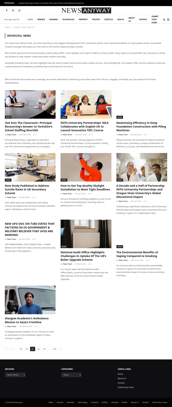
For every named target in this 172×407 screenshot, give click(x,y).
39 (21, 349)
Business (53, 19)
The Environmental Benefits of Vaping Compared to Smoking (137, 254)
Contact (143, 19)
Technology (68, 19)
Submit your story (155, 19)
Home (120, 374)
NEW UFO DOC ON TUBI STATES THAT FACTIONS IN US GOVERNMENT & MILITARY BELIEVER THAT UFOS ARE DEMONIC (30, 229)
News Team (11, 134)
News (30, 19)
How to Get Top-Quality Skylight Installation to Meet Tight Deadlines (85, 187)
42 (39, 349)
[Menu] (168, 19)
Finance (41, 19)
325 (54, 349)
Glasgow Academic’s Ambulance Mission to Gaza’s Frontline (27, 320)
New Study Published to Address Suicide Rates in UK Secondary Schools (27, 189)
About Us (131, 19)
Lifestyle (108, 19)
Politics (96, 19)
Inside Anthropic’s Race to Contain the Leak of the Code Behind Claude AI (51, 3)
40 (27, 349)
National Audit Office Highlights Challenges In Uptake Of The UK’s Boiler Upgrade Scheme (83, 256)
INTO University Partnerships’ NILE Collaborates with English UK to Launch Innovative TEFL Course (84, 126)
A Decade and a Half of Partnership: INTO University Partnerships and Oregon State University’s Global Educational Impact (140, 191)
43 (44, 349)
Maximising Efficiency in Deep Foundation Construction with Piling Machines (141, 126)
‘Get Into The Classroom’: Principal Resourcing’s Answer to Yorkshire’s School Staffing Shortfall (28, 126)
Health (120, 19)
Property (83, 19)
